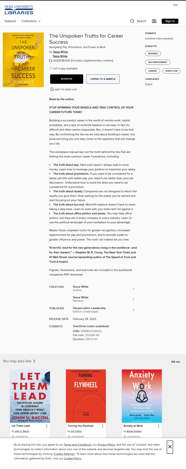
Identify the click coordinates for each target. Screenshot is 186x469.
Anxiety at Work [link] (133, 426)
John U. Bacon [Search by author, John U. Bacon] (22, 431)
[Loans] (154, 21)
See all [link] (175, 361)
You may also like (19, 361)
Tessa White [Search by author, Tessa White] (60, 52)
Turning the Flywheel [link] (81, 426)
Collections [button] (31, 21)
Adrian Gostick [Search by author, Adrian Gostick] (134, 431)
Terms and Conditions (77, 445)
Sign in (170, 21)
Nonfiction (171, 71)
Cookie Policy (72, 458)
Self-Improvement (157, 62)
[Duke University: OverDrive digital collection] (19, 10)
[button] (138, 21)
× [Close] (170, 447)
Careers (152, 71)
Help (175, 5)
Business (153, 53)
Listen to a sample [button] (103, 79)
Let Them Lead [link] (21, 426)
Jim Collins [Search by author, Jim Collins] (76, 431)
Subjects (10, 21)
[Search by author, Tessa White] (104, 288)
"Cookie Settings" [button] (64, 454)
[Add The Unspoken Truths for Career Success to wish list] (64, 89)
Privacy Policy (106, 445)
